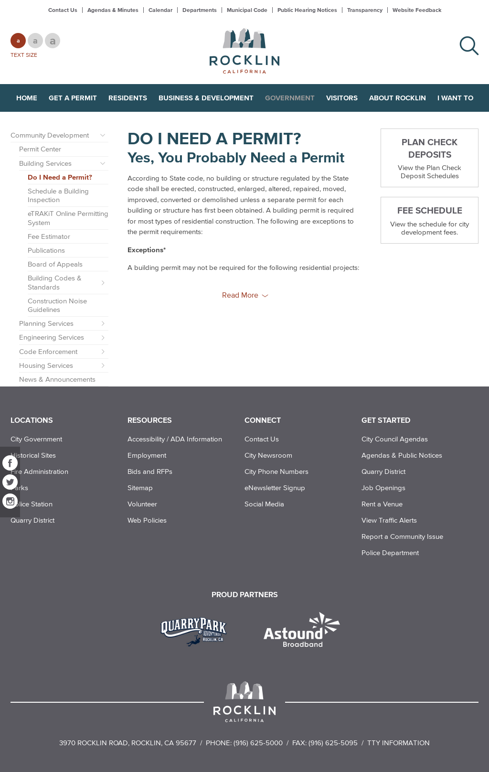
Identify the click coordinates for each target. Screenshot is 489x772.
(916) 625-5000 (258, 743)
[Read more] (196, 630)
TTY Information (398, 743)
